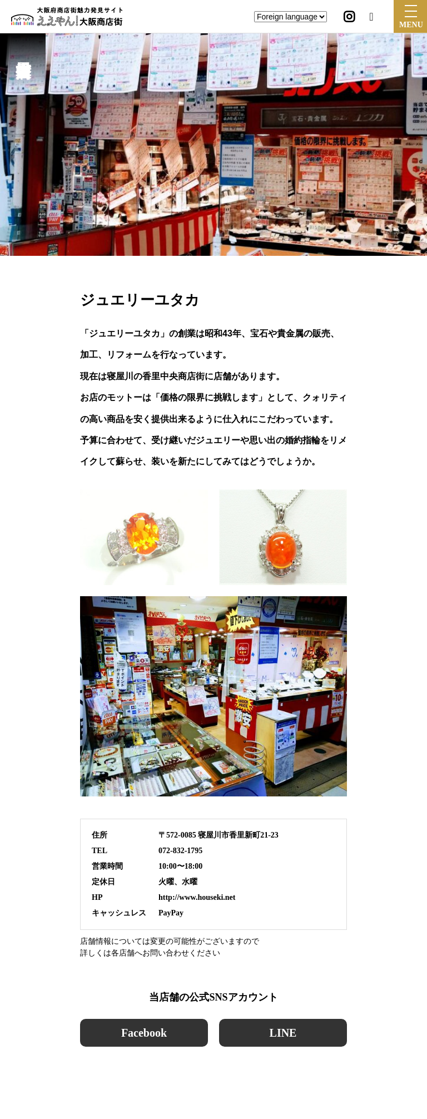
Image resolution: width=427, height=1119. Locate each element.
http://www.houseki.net (196, 897)
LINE (283, 1033)
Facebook (144, 1033)
